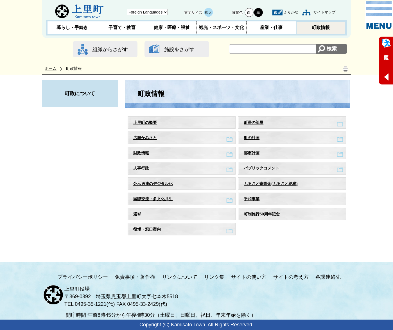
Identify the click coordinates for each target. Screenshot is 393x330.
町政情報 (321, 27)
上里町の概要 (145, 122)
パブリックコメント (261, 168)
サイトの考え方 (291, 277)
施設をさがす (179, 49)
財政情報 (141, 153)
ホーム (51, 68)
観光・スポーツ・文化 (221, 27)
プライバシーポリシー (82, 277)
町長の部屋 (253, 122)
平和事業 (251, 199)
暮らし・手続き (72, 27)
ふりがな (291, 12)
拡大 (208, 12)
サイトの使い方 (248, 277)
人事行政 (141, 168)
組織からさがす (110, 49)
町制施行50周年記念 (262, 214)
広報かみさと (145, 137)
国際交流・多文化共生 (153, 199)
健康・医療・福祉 (172, 27)
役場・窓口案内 (147, 229)
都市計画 (251, 153)
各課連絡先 (328, 277)
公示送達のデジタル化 (153, 183)
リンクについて (179, 277)
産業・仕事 (271, 27)
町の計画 (251, 137)
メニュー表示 (379, 15)
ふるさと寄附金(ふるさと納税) (270, 183)
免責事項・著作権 (135, 277)
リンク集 (214, 277)
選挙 (137, 214)
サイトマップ (324, 12)
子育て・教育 (122, 27)
